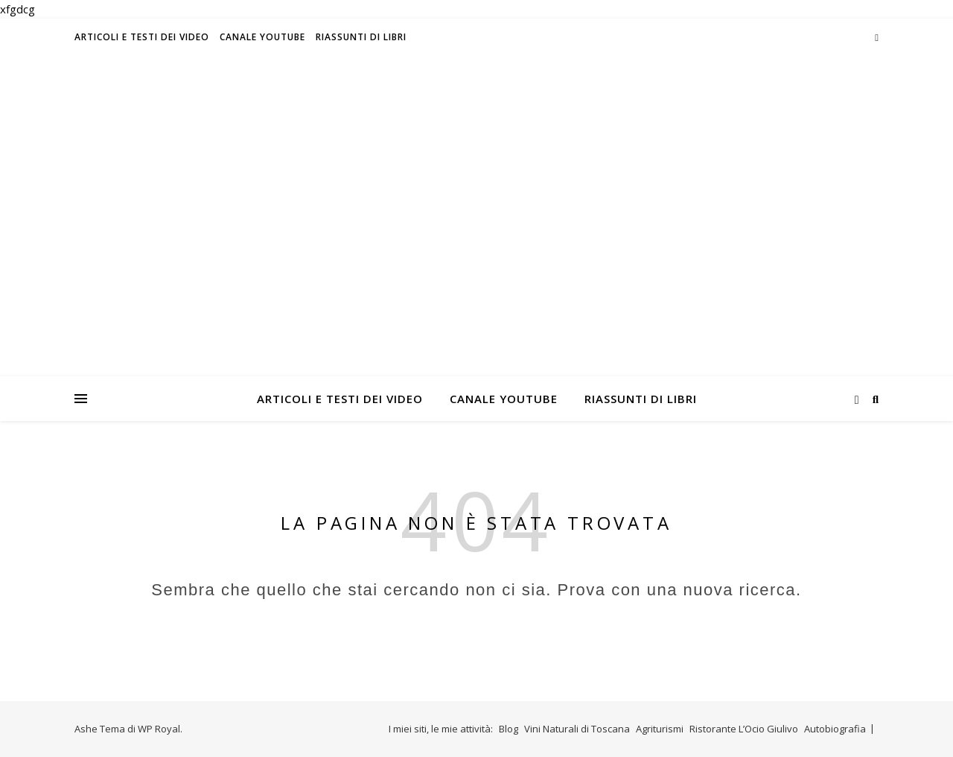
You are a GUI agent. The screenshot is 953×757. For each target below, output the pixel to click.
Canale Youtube (262, 37)
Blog (508, 728)
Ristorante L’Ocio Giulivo (743, 728)
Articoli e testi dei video (141, 37)
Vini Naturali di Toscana (577, 728)
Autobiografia (835, 728)
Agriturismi (659, 728)
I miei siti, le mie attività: (441, 728)
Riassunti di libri (361, 37)
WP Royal (159, 728)
